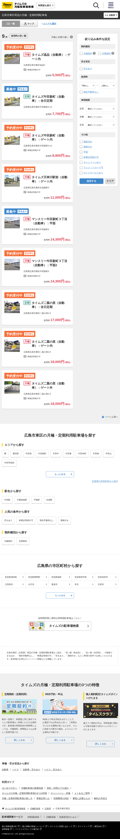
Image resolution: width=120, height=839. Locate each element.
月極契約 (87, 53)
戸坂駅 (37, 500)
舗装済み (87, 141)
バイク (15, 769)
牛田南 (96, 453)
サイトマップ (83, 826)
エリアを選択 (49, 23)
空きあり (87, 68)
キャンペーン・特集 (60, 793)
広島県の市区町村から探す (105, 481)
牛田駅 (7, 500)
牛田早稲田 (9, 463)
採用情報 (5, 829)
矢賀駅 (49, 500)
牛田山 (108, 453)
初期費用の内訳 (61, 798)
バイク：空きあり (53, 769)
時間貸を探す (44, 5)
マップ (30, 23)
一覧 (12, 23)
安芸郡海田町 (11, 577)
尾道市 (54, 584)
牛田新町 (42, 453)
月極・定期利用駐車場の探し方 (17, 798)
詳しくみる (19, 740)
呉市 (77, 584)
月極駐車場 (51, 817)
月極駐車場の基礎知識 (32, 788)
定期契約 (106, 53)
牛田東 (68, 453)
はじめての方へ (9, 788)
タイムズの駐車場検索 (64, 625)
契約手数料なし (91, 92)
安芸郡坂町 (56, 577)
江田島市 (9, 584)
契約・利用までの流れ (58, 788)
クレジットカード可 (93, 167)
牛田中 (56, 453)
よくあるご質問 (82, 793)
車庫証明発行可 (91, 157)
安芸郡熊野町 (34, 577)
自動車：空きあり (31, 769)
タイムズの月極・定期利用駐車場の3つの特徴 (24, 793)
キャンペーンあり (92, 162)
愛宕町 (16, 453)
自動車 (5, 769)
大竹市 (31, 584)
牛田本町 (82, 453)
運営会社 (98, 826)
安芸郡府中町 (81, 577)
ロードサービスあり (93, 173)
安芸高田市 (103, 577)
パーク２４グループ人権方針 (27, 829)
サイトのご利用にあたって (61, 826)
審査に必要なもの (81, 798)
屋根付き (87, 146)
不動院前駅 (22, 500)
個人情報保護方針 (9, 826)
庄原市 (101, 584)
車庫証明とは (43, 798)
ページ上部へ (111, 417)
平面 (85, 152)
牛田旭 (28, 453)
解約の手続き (100, 798)
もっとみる (60, 474)
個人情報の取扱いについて (33, 826)
